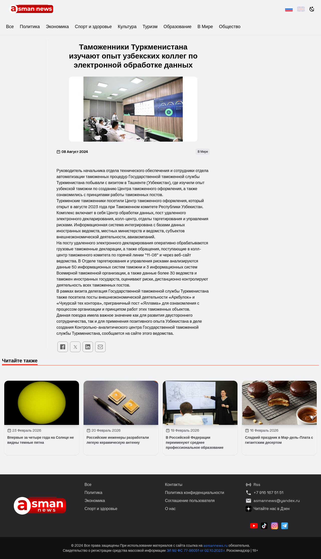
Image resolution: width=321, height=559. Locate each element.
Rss (253, 485)
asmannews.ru (215, 545)
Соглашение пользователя (190, 500)
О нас (170, 508)
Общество (229, 26)
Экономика (57, 26)
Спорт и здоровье (93, 26)
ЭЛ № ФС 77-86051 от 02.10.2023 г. (196, 550)
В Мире (205, 26)
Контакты (173, 484)
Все (10, 26)
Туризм (150, 26)
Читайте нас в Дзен (267, 509)
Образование (178, 26)
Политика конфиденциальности (194, 492)
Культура (127, 26)
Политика (30, 26)
